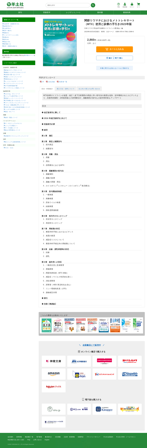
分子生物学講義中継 (11, 85)
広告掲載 (58, 437)
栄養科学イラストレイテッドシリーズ (16, 136)
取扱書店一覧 (29, 437)
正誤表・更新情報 (69, 437)
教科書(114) (7, 43)
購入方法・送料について (65, 89)
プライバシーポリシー (93, 437)
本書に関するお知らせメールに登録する (114, 68)
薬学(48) (6, 39)
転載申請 (80, 437)
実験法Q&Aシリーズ (11, 79)
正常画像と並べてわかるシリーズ (15, 100)
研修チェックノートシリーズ (14, 98)
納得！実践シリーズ (11, 117)
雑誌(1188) (7, 41)
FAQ (28, 440)
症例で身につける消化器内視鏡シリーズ (17, 107)
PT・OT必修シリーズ (11, 127)
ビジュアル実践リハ (11, 125)
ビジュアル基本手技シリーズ (14, 96)
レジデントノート (73, 12)
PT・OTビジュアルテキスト (13, 123)
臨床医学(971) (8, 26)
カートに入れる (114, 49)
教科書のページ (29, 55)
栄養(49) (6, 37)
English (47, 440)
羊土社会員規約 (108, 437)
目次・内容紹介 (47, 89)
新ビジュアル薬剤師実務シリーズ (15, 141)
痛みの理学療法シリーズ (12, 130)
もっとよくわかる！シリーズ (14, 81)
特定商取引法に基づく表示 (16, 440)
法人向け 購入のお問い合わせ (89, 89)
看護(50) (6, 32)
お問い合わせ (37, 440)
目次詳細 (51, 82)
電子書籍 (39, 437)
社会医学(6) (7, 28)
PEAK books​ (9, 147)
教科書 (100, 12)
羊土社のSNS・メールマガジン (126, 437)
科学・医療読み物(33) (10, 46)
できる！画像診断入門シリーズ (14, 105)
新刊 (20, 12)
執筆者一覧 (63, 82)
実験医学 (46, 12)
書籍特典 (126, 12)
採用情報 (19, 437)
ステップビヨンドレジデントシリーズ (16, 102)
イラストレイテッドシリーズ (14, 83)
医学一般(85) (7, 30)
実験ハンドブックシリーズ (13, 76)
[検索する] (92, 5)
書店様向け (48, 437)
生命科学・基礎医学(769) (11, 23)
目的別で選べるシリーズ (12, 74)
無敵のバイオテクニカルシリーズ (15, 72)
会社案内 (10, 437)
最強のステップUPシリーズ (13, 70)
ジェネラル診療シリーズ (12, 109)
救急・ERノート (10, 111)
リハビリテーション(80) (11, 35)
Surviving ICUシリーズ (12, 93)
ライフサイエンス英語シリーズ (14, 88)
